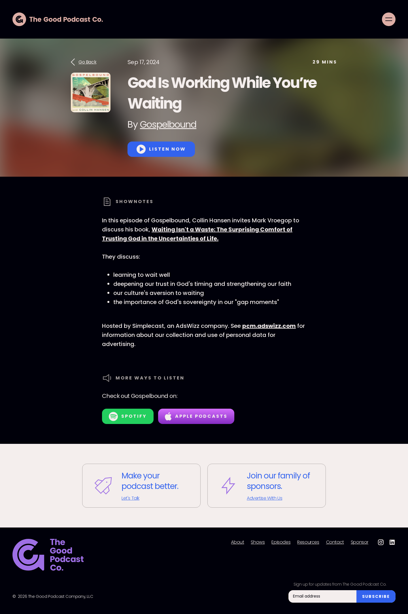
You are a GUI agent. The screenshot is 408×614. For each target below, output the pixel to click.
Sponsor (359, 542)
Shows (258, 542)
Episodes (280, 542)
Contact (335, 542)
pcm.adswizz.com (269, 326)
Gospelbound (168, 124)
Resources (308, 542)
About (237, 542)
